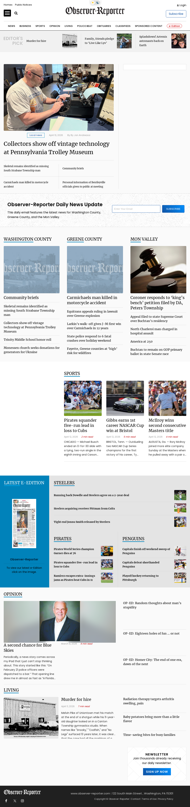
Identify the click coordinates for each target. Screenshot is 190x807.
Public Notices (23, 4)
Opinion (54, 26)
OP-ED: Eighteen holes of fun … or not (151, 633)
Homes (8, 4)
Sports (40, 26)
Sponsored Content (148, 26)
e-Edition (174, 26)
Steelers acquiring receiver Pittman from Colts (84, 508)
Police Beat (84, 26)
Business (25, 26)
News (11, 26)
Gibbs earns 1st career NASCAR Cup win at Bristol (125, 425)
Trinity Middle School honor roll (27, 339)
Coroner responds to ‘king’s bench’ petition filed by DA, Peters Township (157, 302)
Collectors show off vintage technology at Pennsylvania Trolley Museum (30, 327)
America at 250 (141, 341)
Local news (36, 135)
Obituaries (104, 26)
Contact (135, 799)
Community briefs (73, 168)
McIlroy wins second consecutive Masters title (167, 425)
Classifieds (122, 26)
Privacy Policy (165, 799)
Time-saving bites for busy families (149, 735)
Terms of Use (149, 799)
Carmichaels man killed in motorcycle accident (92, 300)
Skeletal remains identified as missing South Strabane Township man (29, 310)
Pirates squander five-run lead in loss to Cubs (80, 425)
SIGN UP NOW (157, 772)
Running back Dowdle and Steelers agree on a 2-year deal (91, 495)
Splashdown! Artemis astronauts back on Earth (153, 41)
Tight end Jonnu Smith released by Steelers (82, 522)
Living (69, 26)
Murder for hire (36, 41)
